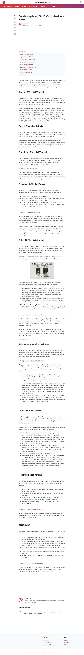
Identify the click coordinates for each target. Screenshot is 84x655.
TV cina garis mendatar (36, 443)
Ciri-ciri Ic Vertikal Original (26, 64)
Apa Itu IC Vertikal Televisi (26, 54)
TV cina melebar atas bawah (34, 361)
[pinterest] (15, 31)
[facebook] (15, 19)
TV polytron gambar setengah (35, 509)
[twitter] (15, 22)
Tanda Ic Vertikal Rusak (25, 69)
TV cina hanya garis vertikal (34, 563)
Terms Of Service (48, 645)
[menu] (3, 2)
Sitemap (66, 645)
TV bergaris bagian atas (33, 212)
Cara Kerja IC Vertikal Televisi (27, 59)
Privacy (46, 640)
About (65, 640)
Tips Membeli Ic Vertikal (25, 72)
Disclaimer (47, 642)
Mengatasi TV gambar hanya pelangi (40, 453)
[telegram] (15, 28)
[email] (15, 34)
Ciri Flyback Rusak (31, 168)
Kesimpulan (22, 75)
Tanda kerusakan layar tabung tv (36, 315)
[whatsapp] (15, 25)
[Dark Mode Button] (81, 2)
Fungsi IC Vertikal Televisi (26, 57)
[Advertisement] (42, 38)
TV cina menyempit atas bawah (32, 147)
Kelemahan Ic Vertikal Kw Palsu (27, 67)
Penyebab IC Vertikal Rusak (26, 62)
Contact (66, 642)
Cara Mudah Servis (42, 2)
